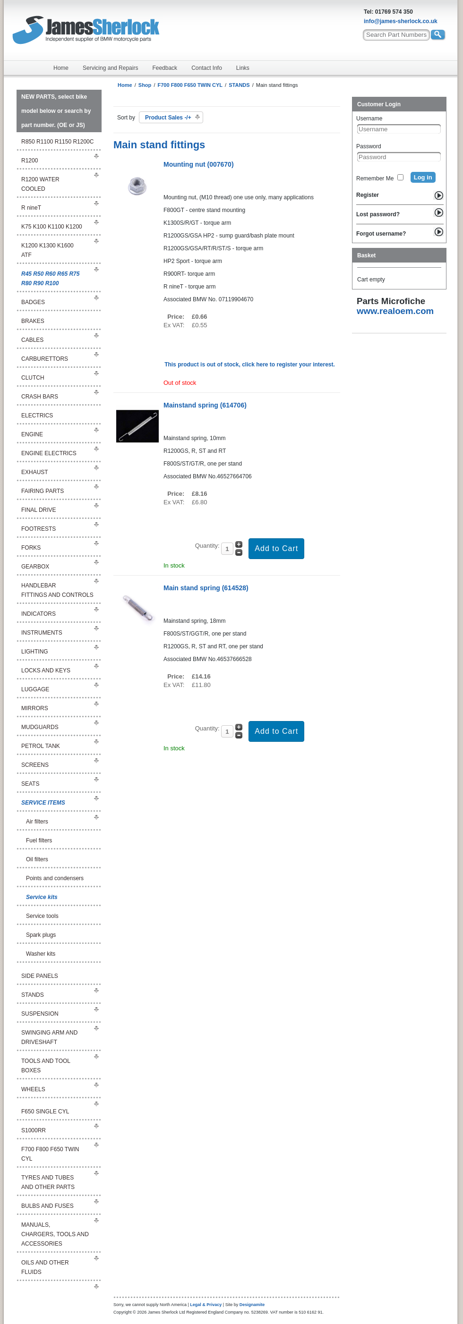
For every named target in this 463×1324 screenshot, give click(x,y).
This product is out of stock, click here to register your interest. (249, 364)
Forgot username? (381, 233)
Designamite (252, 1304)
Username (369, 118)
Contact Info (206, 68)
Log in (423, 177)
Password (368, 146)
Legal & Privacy (206, 1304)
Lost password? (378, 214)
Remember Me (375, 178)
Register (367, 195)
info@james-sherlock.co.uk (400, 21)
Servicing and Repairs (110, 68)
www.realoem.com (395, 311)
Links (242, 68)
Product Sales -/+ (168, 117)
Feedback (164, 68)
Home (61, 68)
